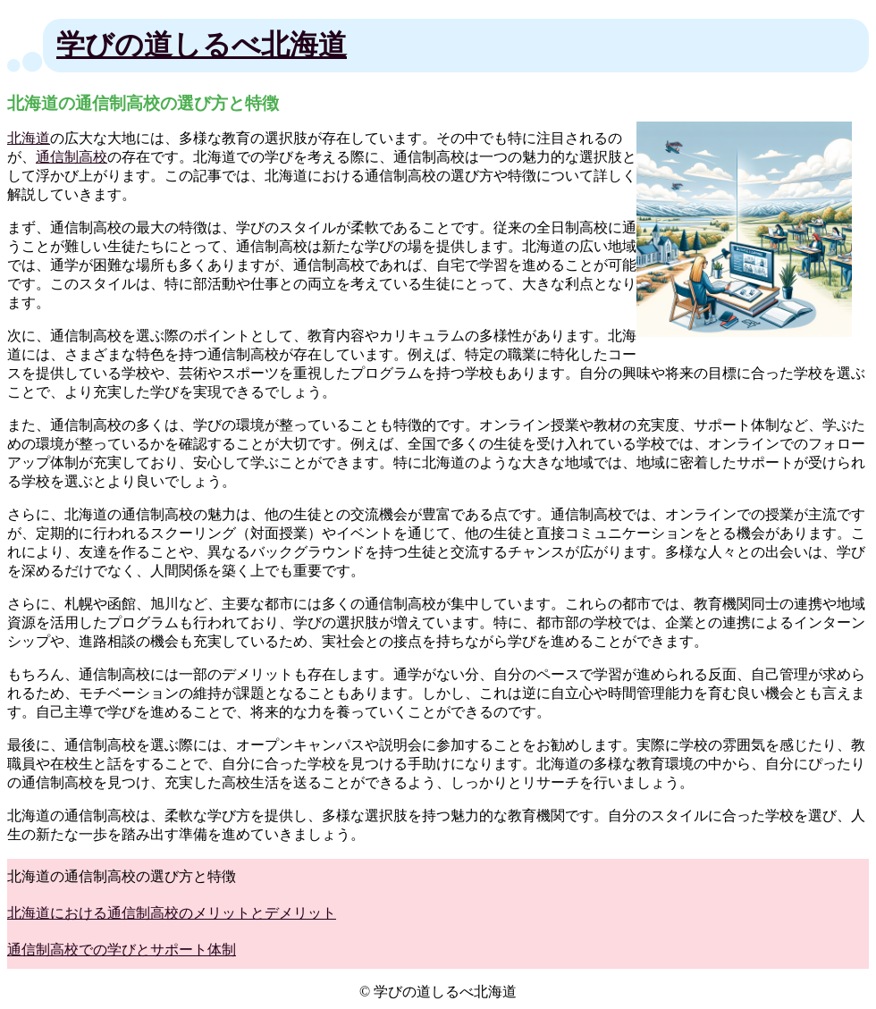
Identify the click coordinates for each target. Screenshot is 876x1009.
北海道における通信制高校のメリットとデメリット (171, 913)
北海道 (28, 138)
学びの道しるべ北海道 (201, 45)
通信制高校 (71, 156)
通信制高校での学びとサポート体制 (121, 949)
